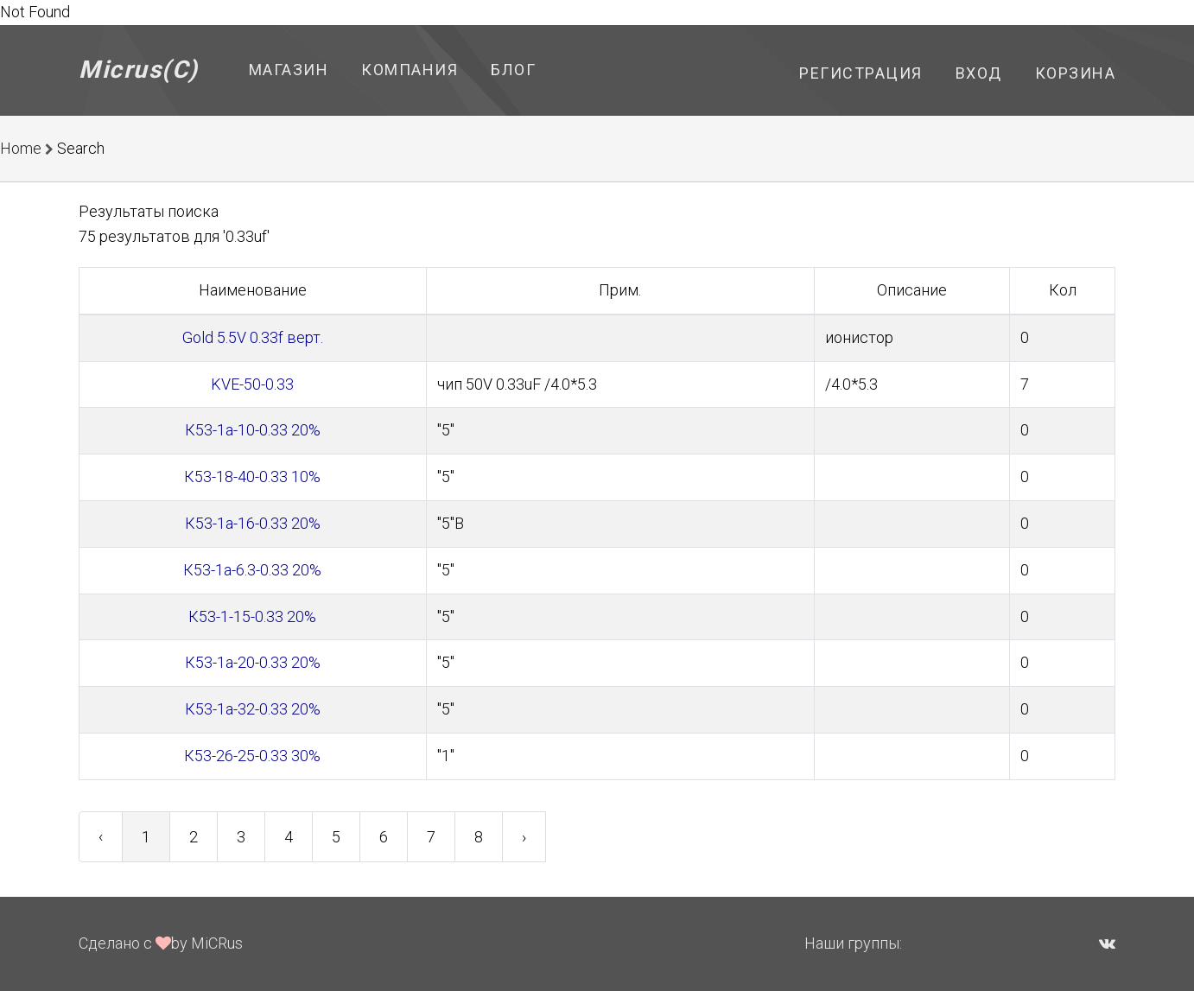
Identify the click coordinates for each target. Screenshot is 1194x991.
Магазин (289, 69)
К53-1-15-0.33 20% (252, 616)
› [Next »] (524, 837)
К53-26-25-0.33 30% (252, 755)
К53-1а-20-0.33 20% (253, 662)
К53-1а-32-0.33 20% (253, 709)
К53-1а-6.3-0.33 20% (252, 570)
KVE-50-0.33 (252, 384)
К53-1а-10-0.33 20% (253, 430)
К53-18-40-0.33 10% (252, 476)
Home (20, 148)
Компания (409, 69)
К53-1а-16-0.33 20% (253, 523)
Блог (513, 69)
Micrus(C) (139, 69)
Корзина (1075, 73)
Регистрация (861, 73)
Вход (979, 73)
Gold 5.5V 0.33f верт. (252, 337)
